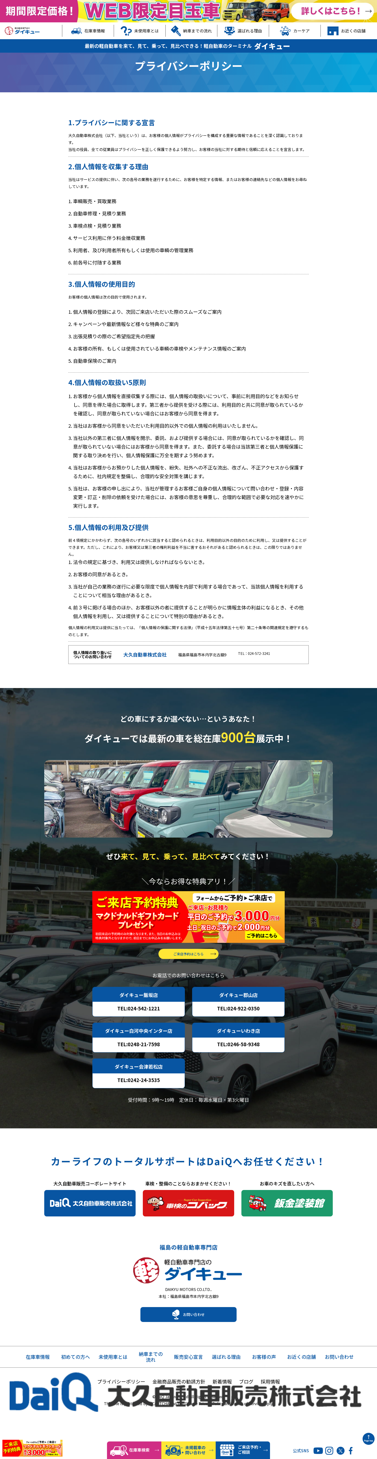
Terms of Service (247, 1429)
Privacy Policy (211, 1429)
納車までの (151, 1382)
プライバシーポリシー (121, 1406)
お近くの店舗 (346, 31)
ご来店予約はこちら (188, 974)
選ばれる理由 (243, 31)
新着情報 (222, 1406)
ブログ (246, 1406)
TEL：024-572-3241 (255, 668)
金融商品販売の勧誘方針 (178, 1406)
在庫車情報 (88, 31)
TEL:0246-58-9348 (238, 1065)
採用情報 (270, 1406)
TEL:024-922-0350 (238, 1029)
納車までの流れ (191, 31)
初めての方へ (75, 1382)
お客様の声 (264, 1382)
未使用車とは (140, 31)
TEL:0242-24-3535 (138, 1100)
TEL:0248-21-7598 (138, 1065)
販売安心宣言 (188, 1382)
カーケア (295, 31)
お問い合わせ (193, 1340)
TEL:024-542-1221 (138, 1029)
